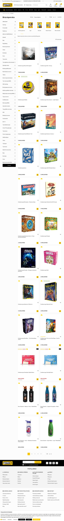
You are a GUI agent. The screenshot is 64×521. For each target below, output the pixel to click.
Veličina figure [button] (9, 137)
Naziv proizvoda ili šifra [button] (9, 162)
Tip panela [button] (9, 59)
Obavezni (4, 519)
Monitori (19, 481)
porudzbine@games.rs (16, 1)
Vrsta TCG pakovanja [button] (9, 128)
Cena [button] (9, 159)
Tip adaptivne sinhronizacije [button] (9, 62)
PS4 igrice (50, 476)
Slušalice (19, 479)
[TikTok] (57, 463)
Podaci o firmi (5, 497)
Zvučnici (19, 483)
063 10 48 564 (7, 1)
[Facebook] (47, 463)
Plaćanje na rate (21, 497)
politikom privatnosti (33, 464)
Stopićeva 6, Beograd (52, 493)
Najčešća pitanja (58, 1)
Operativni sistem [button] (9, 106)
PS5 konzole (5, 474)
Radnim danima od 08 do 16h (53, 499)
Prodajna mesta (28, 5)
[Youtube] (53, 463)
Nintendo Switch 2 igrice (52, 483)
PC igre (49, 479)
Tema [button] (9, 140)
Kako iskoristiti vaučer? (22, 506)
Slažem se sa (31, 464)
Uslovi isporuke (21, 499)
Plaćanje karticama (21, 495)
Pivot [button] (9, 56)
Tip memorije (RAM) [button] (9, 81)
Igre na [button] (9, 121)
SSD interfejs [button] (9, 84)
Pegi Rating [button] (9, 43)
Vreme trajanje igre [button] (9, 134)
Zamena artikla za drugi (37, 502)
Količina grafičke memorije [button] (9, 90)
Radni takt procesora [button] (9, 71)
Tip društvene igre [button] (9, 125)
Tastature (20, 474)
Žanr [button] (9, 40)
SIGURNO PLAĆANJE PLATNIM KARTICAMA (32, 1)
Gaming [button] (9, 25)
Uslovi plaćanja (21, 493)
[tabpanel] (21, 26)
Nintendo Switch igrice (52, 481)
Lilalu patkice (35, 482)
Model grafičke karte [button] (9, 68)
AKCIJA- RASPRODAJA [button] (9, 34)
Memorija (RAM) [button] (9, 103)
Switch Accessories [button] (9, 150)
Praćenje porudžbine (37, 493)
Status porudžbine (19, 5)
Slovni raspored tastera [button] (9, 78)
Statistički (10, 519)
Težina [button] (9, 75)
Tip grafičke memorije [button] (9, 109)
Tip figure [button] (9, 143)
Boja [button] (9, 153)
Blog (3, 506)
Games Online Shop (6, 13)
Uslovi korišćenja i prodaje (38, 495)
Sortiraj (31, 17)
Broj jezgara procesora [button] (9, 87)
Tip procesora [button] (9, 96)
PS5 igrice (50, 474)
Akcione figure (35, 476)
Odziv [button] (9, 50)
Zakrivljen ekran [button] (9, 65)
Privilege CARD (6, 504)
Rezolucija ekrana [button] (9, 46)
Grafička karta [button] (9, 100)
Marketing (16, 519)
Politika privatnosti (21, 502)
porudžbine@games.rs (52, 497)
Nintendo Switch (6, 479)
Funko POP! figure (36, 478)
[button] (50, 5)
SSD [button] (9, 112)
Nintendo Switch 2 (6, 481)
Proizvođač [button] (9, 28)
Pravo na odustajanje (37, 504)
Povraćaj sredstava (36, 506)
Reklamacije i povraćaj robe (38, 499)
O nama (4, 495)
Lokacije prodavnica (7, 493)
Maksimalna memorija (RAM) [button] (9, 93)
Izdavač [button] (9, 37)
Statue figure (35, 480)
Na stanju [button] (9, 156)
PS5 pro (4, 476)
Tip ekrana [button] (9, 146)
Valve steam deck (6, 483)
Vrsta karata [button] (9, 118)
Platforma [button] (9, 31)
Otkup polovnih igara (7, 502)
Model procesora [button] (9, 115)
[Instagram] (50, 463)
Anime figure (35, 484)
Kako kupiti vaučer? (21, 504)
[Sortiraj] (40, 17)
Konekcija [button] (9, 53)
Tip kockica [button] (9, 131)
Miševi (19, 476)
